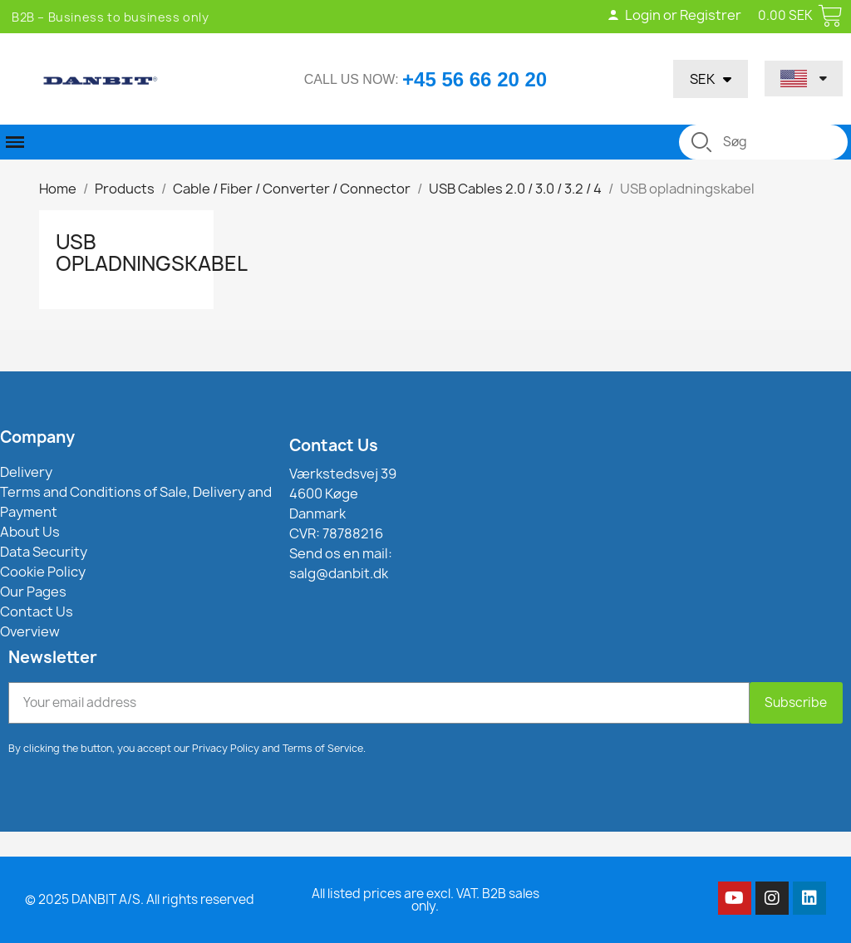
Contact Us (333, 445)
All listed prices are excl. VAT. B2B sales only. (425, 900)
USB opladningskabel (152, 252)
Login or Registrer (674, 15)
